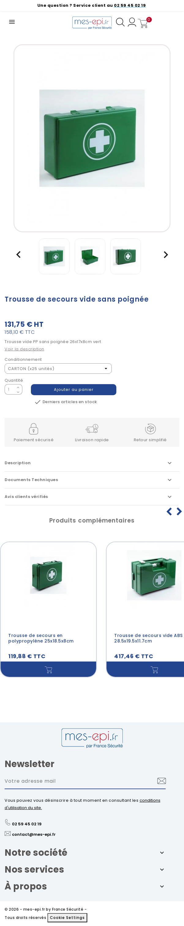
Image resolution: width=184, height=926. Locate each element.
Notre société (36, 856)
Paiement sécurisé (34, 440)
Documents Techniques (89, 480)
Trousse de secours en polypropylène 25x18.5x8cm (41, 638)
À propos (26, 890)
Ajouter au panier (74, 389)
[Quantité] (10, 389)
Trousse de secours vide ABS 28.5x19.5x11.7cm (148, 638)
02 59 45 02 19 (27, 827)
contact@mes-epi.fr (34, 838)
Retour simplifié (150, 440)
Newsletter (29, 767)
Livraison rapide (92, 440)
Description (89, 463)
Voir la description (24, 349)
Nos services (34, 873)
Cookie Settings (67, 921)
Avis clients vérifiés (89, 496)
